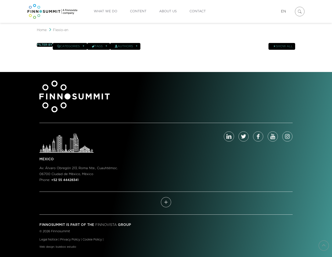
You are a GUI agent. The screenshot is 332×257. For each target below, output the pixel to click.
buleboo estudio (66, 247)
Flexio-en (60, 30)
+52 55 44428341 (65, 180)
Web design (46, 247)
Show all (283, 46)
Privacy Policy (70, 239)
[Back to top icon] (324, 245)
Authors (126, 46)
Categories (71, 46)
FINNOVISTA (106, 225)
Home (42, 30)
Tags (100, 46)
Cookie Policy (92, 239)
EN (283, 11)
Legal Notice (48, 239)
